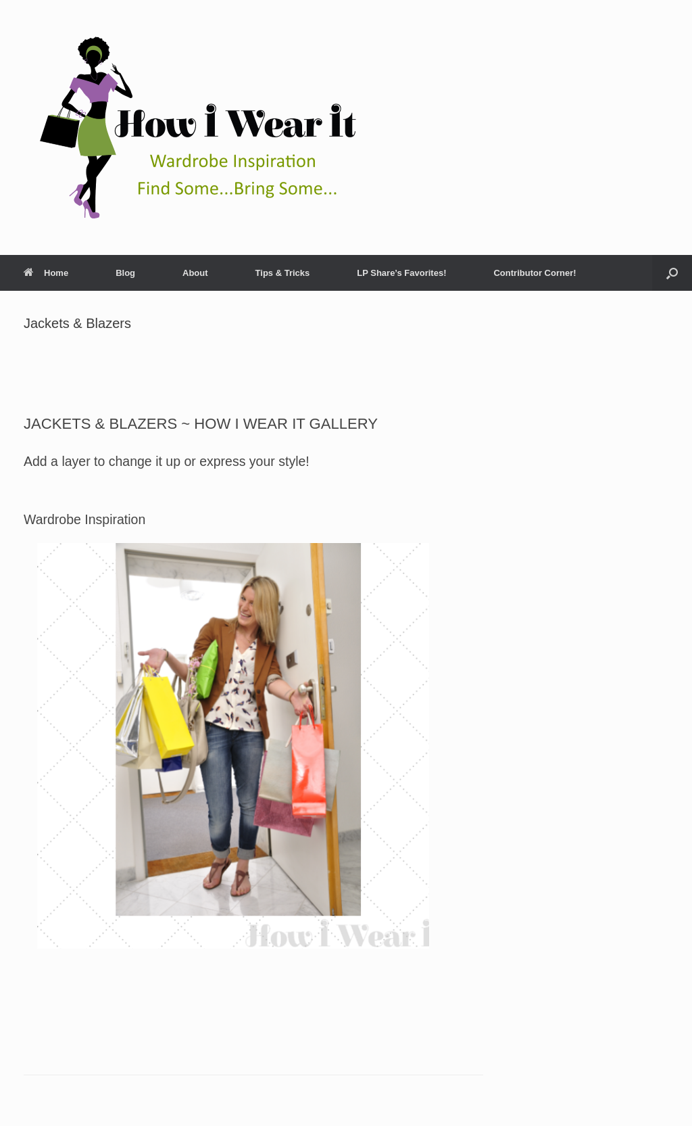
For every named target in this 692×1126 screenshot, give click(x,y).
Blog (125, 273)
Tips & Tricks (282, 273)
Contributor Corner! (534, 273)
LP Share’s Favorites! (401, 273)
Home (46, 273)
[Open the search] (672, 273)
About (195, 273)
